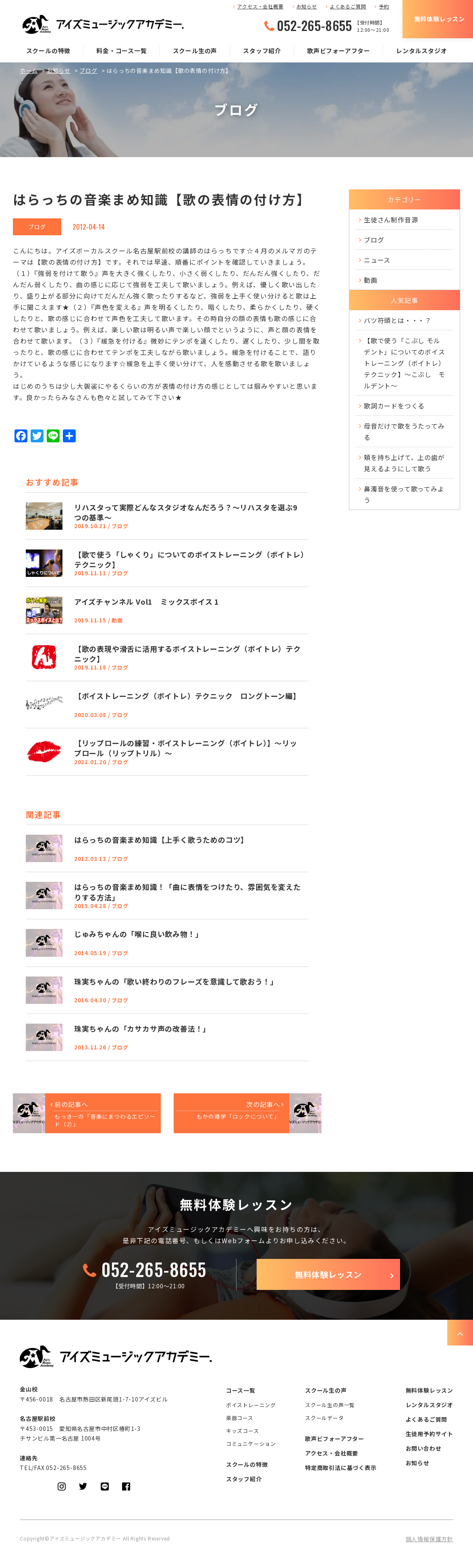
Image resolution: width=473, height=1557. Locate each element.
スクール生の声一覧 (330, 1405)
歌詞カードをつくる (394, 406)
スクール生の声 (195, 50)
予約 (384, 6)
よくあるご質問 (348, 6)
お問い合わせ (424, 1448)
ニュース (377, 260)
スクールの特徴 (48, 50)
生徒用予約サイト (429, 1434)
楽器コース (239, 1418)
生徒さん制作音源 (391, 219)
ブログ (88, 70)
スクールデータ (324, 1418)
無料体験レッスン (439, 19)
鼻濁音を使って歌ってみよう (404, 494)
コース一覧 (240, 1390)
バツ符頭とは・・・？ (398, 320)
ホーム (28, 70)
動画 (371, 280)
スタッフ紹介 (262, 50)
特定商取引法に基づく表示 (341, 1468)
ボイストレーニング (251, 1405)
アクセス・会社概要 (260, 6)
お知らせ (307, 6)
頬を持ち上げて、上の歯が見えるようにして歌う (404, 462)
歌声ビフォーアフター (338, 50)
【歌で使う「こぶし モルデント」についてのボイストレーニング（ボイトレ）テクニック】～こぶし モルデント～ (404, 363)
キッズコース (242, 1431)
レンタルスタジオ (421, 50)
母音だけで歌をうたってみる (404, 431)
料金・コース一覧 (121, 50)
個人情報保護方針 (429, 1539)
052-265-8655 (314, 25)
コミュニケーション (251, 1443)
